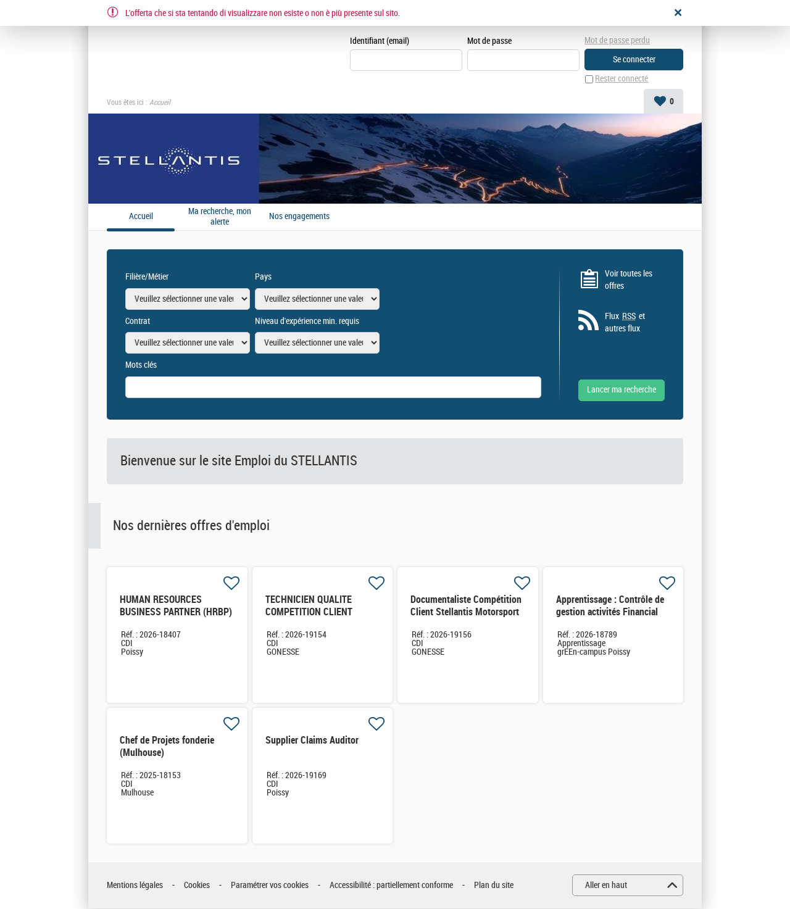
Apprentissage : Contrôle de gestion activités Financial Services (610, 612)
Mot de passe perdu (617, 40)
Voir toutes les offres (628, 279)
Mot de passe (489, 41)
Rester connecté (621, 79)
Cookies (197, 885)
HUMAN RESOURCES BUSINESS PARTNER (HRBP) (176, 606)
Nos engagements (299, 217)
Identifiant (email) (379, 41)
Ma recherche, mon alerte (219, 217)
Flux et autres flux (625, 322)
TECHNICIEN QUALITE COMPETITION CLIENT (308, 606)
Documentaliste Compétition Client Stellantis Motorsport (466, 606)
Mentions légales (135, 885)
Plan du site (494, 885)
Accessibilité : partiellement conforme (391, 885)
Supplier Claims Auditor (312, 741)
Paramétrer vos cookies (270, 885)
